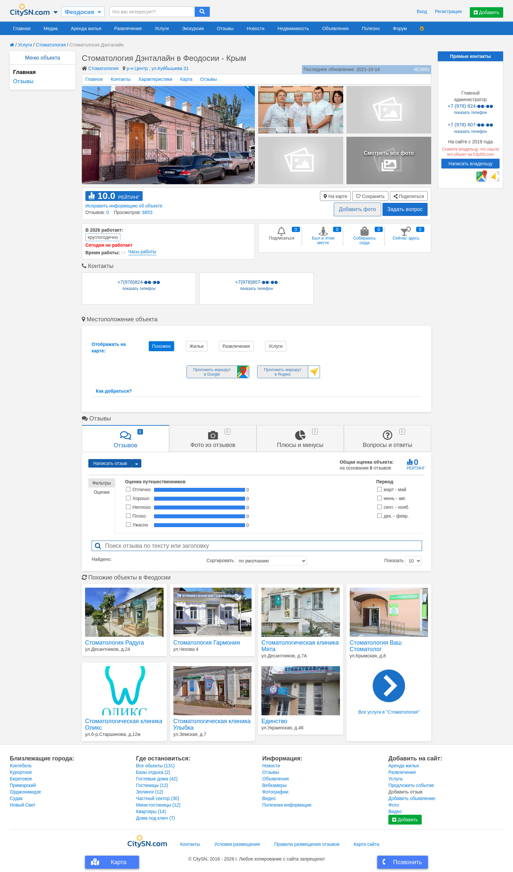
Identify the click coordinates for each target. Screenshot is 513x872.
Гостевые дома (157, 778)
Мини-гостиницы (158, 805)
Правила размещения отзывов (306, 844)
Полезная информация (286, 805)
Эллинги (149, 791)
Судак (16, 798)
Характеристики (155, 79)
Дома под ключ (155, 818)
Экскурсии (193, 28)
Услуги (162, 28)
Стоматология (51, 44)
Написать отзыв (110, 463)
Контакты (120, 79)
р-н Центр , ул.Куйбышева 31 (157, 68)
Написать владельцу (470, 163)
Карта (186, 79)
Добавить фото (357, 209)
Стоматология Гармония (206, 642)
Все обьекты (155, 765)
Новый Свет (22, 805)
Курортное (21, 772)
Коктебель (21, 765)
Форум (400, 28)
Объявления (335, 28)
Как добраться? (114, 391)
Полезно (371, 28)
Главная (21, 28)
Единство (274, 721)
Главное (94, 79)
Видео (269, 798)
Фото (393, 805)
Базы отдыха (153, 772)
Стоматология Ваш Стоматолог (376, 645)
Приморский (23, 785)
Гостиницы (152, 785)
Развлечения (128, 28)
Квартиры (151, 811)
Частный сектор (157, 798)
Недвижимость (293, 28)
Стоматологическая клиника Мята (300, 645)
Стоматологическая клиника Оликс (123, 724)
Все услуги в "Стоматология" (388, 692)
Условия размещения (237, 844)
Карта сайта (366, 844)
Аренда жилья (86, 28)
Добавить (486, 12)
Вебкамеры (274, 785)
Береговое (21, 778)
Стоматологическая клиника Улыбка (212, 724)
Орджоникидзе (25, 791)
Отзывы (225, 28)
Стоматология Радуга (114, 642)
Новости (255, 28)
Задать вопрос (405, 209)
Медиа (51, 28)
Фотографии (275, 791)
